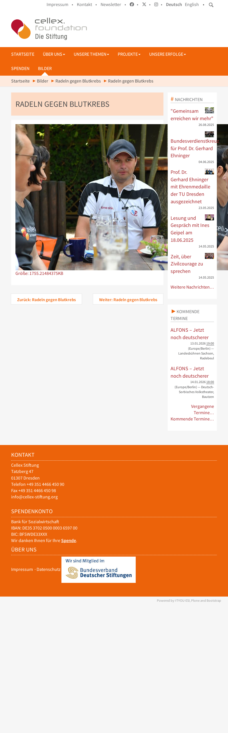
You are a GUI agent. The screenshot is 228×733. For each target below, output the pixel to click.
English (192, 4)
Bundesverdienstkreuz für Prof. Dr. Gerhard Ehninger (192, 145)
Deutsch (174, 4)
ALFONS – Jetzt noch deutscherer (190, 334)
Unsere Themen (91, 54)
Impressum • (60, 4)
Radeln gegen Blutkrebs (78, 81)
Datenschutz (49, 569)
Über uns (54, 54)
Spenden (20, 68)
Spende (68, 540)
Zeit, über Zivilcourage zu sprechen (192, 263)
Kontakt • (87, 4)
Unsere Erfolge (167, 54)
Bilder (45, 68)
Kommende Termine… (192, 419)
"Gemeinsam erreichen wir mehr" (192, 114)
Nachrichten (189, 99)
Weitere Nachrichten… (192, 287)
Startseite (22, 54)
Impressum (22, 569)
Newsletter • (113, 4)
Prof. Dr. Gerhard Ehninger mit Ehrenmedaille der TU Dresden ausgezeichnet (192, 186)
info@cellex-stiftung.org (34, 497)
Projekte (129, 54)
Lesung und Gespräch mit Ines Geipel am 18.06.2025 (192, 228)
